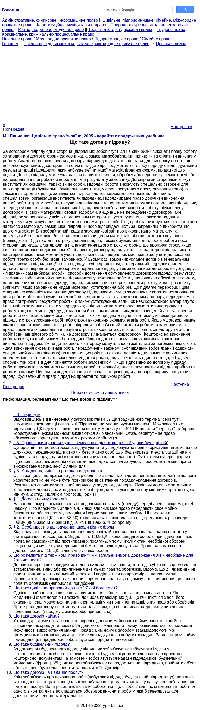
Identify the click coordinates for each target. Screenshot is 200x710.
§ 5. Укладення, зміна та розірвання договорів (57, 471)
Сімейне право (156, 39)
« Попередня (13, 126)
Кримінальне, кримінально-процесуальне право (48, 34)
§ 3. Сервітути (26, 414)
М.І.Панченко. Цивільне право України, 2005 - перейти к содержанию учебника (84, 136)
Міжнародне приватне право (63, 39)
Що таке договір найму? (36, 616)
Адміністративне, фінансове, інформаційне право (50, 20)
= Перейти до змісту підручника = (100, 392)
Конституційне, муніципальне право (71, 25)
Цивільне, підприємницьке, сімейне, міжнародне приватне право (86, 43)
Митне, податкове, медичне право (51, 29)
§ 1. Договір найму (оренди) (40, 499)
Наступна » (181, 126)
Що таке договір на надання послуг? (48, 672)
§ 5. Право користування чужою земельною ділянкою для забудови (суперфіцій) (90, 443)
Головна (10, 43)
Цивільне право (17, 39)
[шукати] (137, 9)
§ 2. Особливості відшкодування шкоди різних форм (63, 527)
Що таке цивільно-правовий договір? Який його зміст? (65, 588)
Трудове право (171, 29)
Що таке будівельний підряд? (41, 644)
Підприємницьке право (116, 39)
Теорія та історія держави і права (120, 29)
